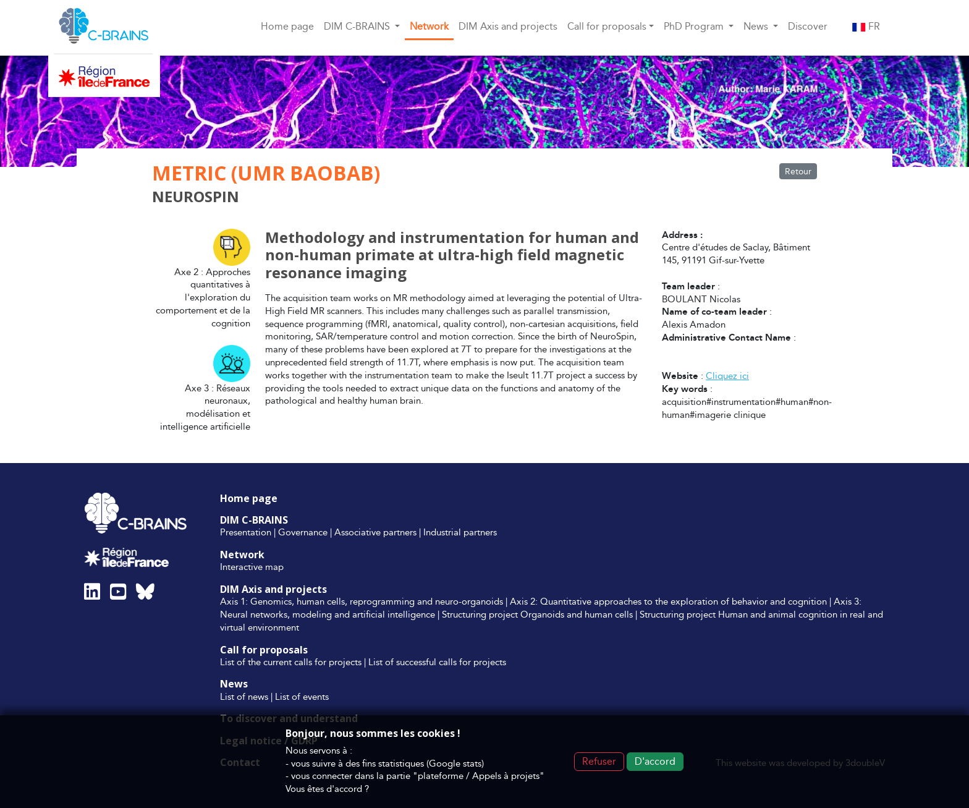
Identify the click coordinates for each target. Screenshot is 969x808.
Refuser (599, 761)
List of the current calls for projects (291, 662)
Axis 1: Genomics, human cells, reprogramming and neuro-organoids (361, 601)
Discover (807, 26)
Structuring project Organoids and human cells (537, 614)
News (234, 684)
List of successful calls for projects (437, 662)
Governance (303, 532)
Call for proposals (264, 650)
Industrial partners (460, 532)
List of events (302, 696)
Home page (287, 26)
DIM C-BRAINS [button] (358, 26)
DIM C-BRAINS (254, 520)
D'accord (655, 761)
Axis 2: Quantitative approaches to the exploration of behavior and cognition (668, 601)
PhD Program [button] (695, 26)
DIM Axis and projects (508, 26)
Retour (798, 171)
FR (866, 26)
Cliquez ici (727, 375)
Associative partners (375, 532)
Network (429, 26)
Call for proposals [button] (606, 26)
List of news (244, 696)
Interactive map (252, 566)
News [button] (757, 26)
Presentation (245, 532)
